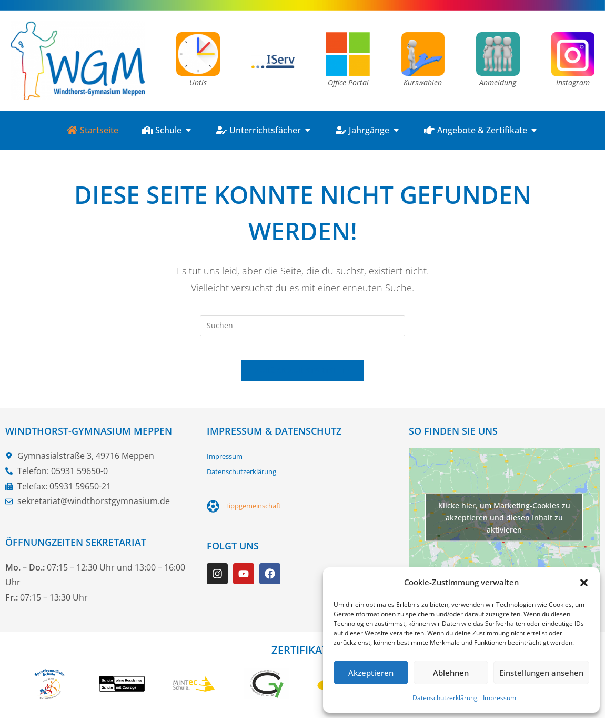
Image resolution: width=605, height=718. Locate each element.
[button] (584, 582)
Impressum (499, 697)
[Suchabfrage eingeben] (302, 325)
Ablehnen (451, 672)
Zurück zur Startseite (302, 378)
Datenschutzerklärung (445, 697)
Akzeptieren (371, 672)
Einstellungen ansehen (541, 672)
